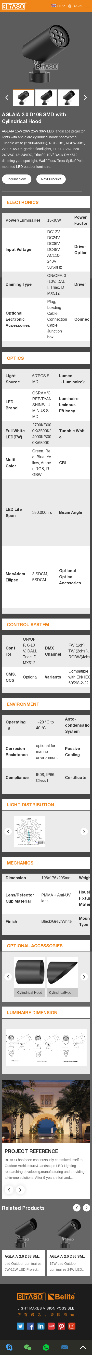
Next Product (51, 179)
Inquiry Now (17, 179)
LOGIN (75, 6)
